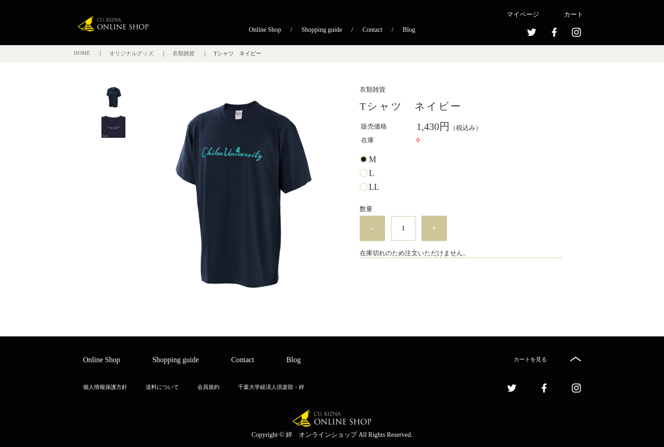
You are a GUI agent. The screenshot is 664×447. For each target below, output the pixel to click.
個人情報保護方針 (105, 387)
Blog (409, 29)
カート (573, 14)
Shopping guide (322, 29)
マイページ (523, 14)
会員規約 (208, 387)
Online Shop (265, 29)
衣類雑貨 (184, 53)
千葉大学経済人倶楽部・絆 (271, 387)
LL (374, 187)
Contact (372, 29)
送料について (162, 387)
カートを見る (530, 359)
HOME (82, 53)
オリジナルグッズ (132, 53)
